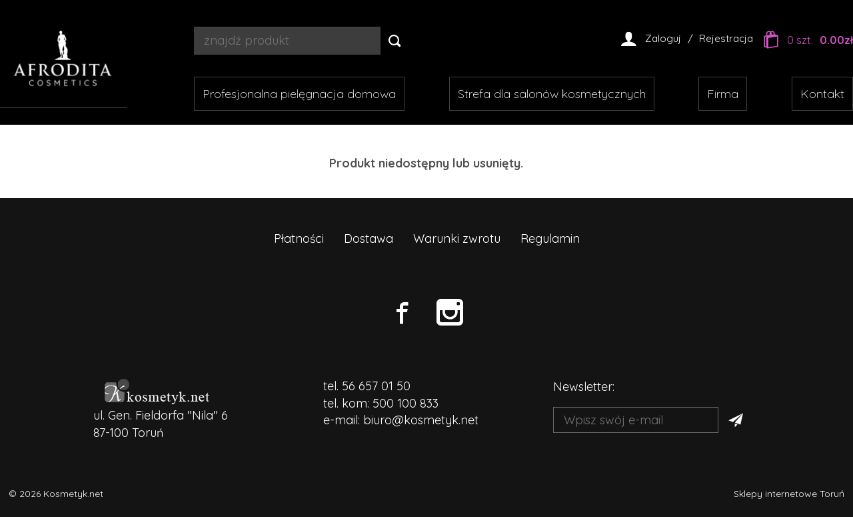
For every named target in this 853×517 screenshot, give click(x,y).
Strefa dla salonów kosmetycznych (552, 93)
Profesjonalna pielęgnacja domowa (299, 93)
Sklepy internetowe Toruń (789, 494)
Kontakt (822, 93)
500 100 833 (405, 403)
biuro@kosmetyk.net (420, 420)
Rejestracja (726, 38)
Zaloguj (663, 38)
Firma (722, 93)
